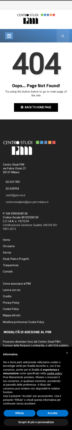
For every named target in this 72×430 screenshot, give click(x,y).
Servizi (7, 252)
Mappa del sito (12, 315)
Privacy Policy (11, 302)
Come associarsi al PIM (17, 283)
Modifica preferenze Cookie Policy (23, 322)
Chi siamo (9, 246)
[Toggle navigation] (9, 35)
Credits (7, 296)
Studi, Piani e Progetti (16, 258)
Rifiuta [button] (19, 413)
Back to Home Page (36, 107)
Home (6, 239)
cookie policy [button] (54, 373)
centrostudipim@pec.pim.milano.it (27, 202)
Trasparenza (10, 265)
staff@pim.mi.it (15, 195)
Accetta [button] (52, 413)
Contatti (8, 271)
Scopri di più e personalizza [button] (36, 422)
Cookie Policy (11, 309)
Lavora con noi (11, 290)
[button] (67, 353)
